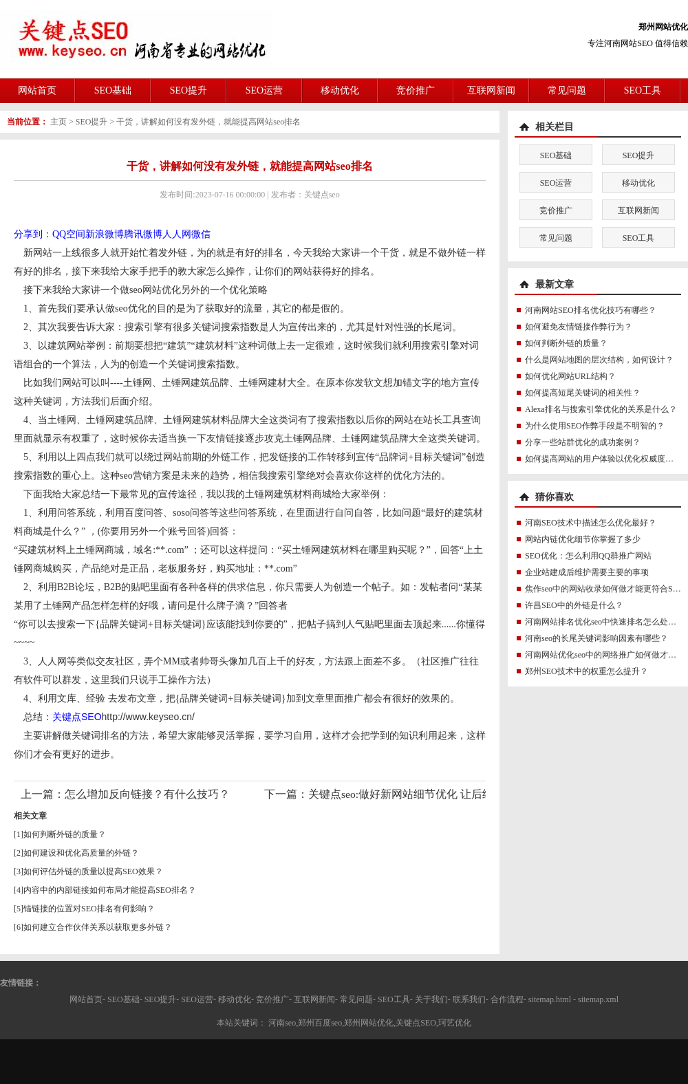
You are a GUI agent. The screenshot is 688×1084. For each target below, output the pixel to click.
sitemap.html (549, 999)
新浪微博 (104, 234)
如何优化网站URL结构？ (570, 376)
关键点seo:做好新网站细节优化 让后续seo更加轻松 (430, 794)
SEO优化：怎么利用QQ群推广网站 (588, 556)
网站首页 (37, 90)
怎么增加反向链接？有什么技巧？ (147, 794)
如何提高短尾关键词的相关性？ (583, 393)
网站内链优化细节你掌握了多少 (583, 539)
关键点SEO (77, 716)
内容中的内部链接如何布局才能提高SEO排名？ (109, 890)
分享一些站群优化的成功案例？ (583, 442)
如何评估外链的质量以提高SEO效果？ (93, 871)
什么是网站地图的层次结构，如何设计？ (599, 360)
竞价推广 (415, 90)
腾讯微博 (143, 234)
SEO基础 (112, 90)
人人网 (176, 234)
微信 (201, 234)
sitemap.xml (598, 999)
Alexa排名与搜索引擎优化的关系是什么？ (601, 409)
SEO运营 (264, 90)
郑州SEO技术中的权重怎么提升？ (586, 671)
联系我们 (469, 999)
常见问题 (567, 90)
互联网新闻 (491, 90)
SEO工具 (642, 90)
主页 (58, 122)
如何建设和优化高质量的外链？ (81, 853)
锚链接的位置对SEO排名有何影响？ (89, 908)
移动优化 (340, 90)
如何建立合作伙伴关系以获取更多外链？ (97, 927)
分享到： (33, 234)
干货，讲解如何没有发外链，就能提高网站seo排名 (208, 122)
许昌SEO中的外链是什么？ (574, 605)
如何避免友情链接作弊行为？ (578, 327)
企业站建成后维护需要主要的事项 (587, 572)
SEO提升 (188, 90)
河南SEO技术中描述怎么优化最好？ (590, 523)
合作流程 (507, 999)
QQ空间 (68, 234)
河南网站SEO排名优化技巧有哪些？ (590, 310)
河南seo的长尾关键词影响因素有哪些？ (596, 638)
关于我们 (431, 999)
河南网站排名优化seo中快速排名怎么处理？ (605, 622)
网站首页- (87, 999)
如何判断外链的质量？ (64, 834)
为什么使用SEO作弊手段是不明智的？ (595, 426)
